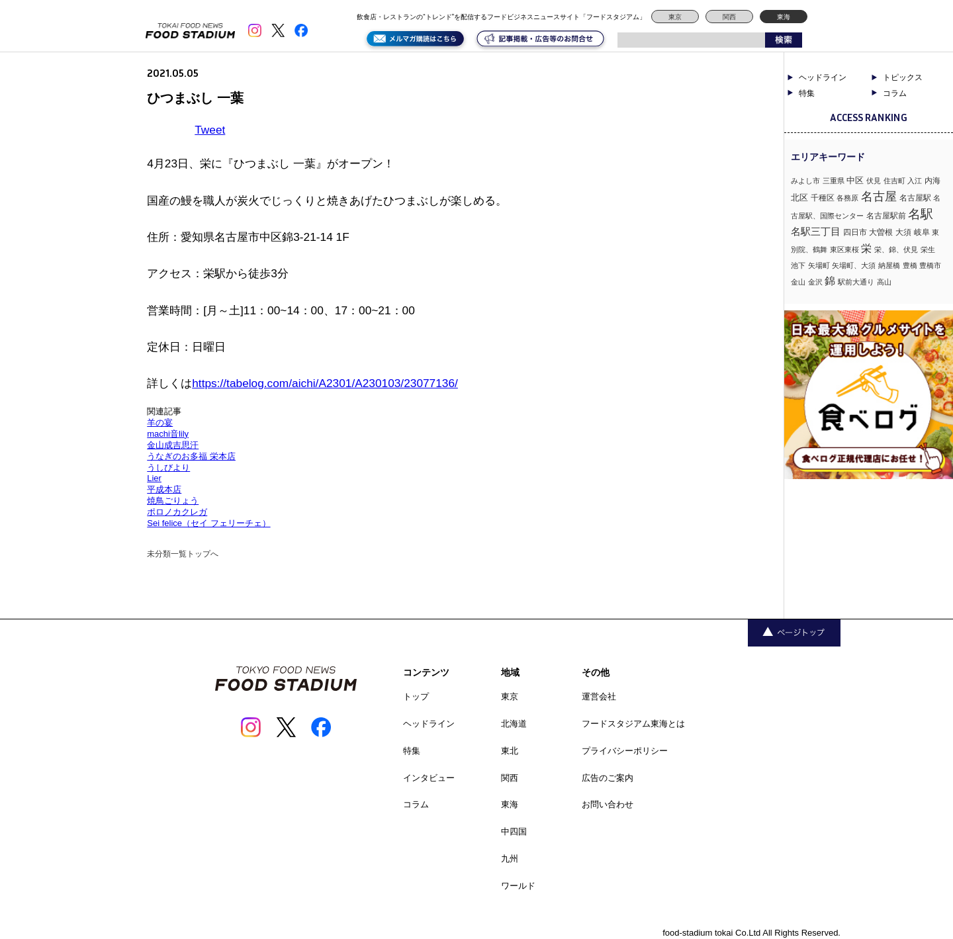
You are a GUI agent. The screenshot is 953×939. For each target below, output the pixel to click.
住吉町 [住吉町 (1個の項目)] (894, 181)
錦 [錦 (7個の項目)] (830, 281)
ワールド (518, 886)
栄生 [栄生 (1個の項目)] (928, 249)
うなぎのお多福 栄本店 (191, 456)
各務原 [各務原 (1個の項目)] (847, 198)
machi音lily (168, 434)
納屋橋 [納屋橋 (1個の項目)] (889, 265)
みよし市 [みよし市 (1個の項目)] (805, 181)
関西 (729, 17)
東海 (783, 17)
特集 (807, 93)
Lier (154, 478)
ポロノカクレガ (177, 512)
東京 (675, 17)
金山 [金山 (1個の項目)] (798, 282)
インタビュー (429, 778)
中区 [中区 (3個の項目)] (855, 180)
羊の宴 (160, 422)
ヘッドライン (822, 77)
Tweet (210, 129)
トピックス (903, 77)
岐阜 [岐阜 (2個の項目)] (922, 232)
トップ (416, 696)
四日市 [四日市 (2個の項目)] (855, 232)
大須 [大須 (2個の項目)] (903, 232)
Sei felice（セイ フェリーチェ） (208, 523)
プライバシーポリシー (625, 751)
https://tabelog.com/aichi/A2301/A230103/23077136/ (325, 383)
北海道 (514, 724)
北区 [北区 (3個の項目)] (799, 197)
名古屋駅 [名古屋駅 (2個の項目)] (915, 197)
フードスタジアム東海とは (633, 724)
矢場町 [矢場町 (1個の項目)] (819, 265)
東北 (509, 751)
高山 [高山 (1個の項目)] (884, 282)
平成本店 (164, 489)
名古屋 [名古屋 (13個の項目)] (879, 196)
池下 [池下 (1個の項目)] (798, 265)
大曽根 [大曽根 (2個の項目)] (881, 232)
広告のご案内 (607, 778)
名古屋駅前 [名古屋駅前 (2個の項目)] (886, 215)
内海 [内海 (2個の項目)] (932, 180)
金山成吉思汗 (173, 445)
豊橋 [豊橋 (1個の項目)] (910, 265)
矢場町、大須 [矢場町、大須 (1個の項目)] (854, 265)
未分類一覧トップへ (182, 554)
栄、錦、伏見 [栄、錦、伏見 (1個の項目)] (896, 249)
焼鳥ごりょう (173, 501)
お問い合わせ (607, 804)
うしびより (168, 467)
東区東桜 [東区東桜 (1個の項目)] (844, 249)
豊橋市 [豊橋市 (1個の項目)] (930, 265)
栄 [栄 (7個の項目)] (866, 248)
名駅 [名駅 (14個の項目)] (920, 214)
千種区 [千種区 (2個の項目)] (823, 197)
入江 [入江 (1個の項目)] (914, 181)
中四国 (514, 831)
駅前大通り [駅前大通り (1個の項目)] (856, 282)
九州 (509, 859)
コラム (895, 93)
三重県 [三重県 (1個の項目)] (833, 181)
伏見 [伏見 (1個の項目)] (873, 181)
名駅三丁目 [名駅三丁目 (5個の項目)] (815, 231)
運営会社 (599, 696)
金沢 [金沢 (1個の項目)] (815, 282)
